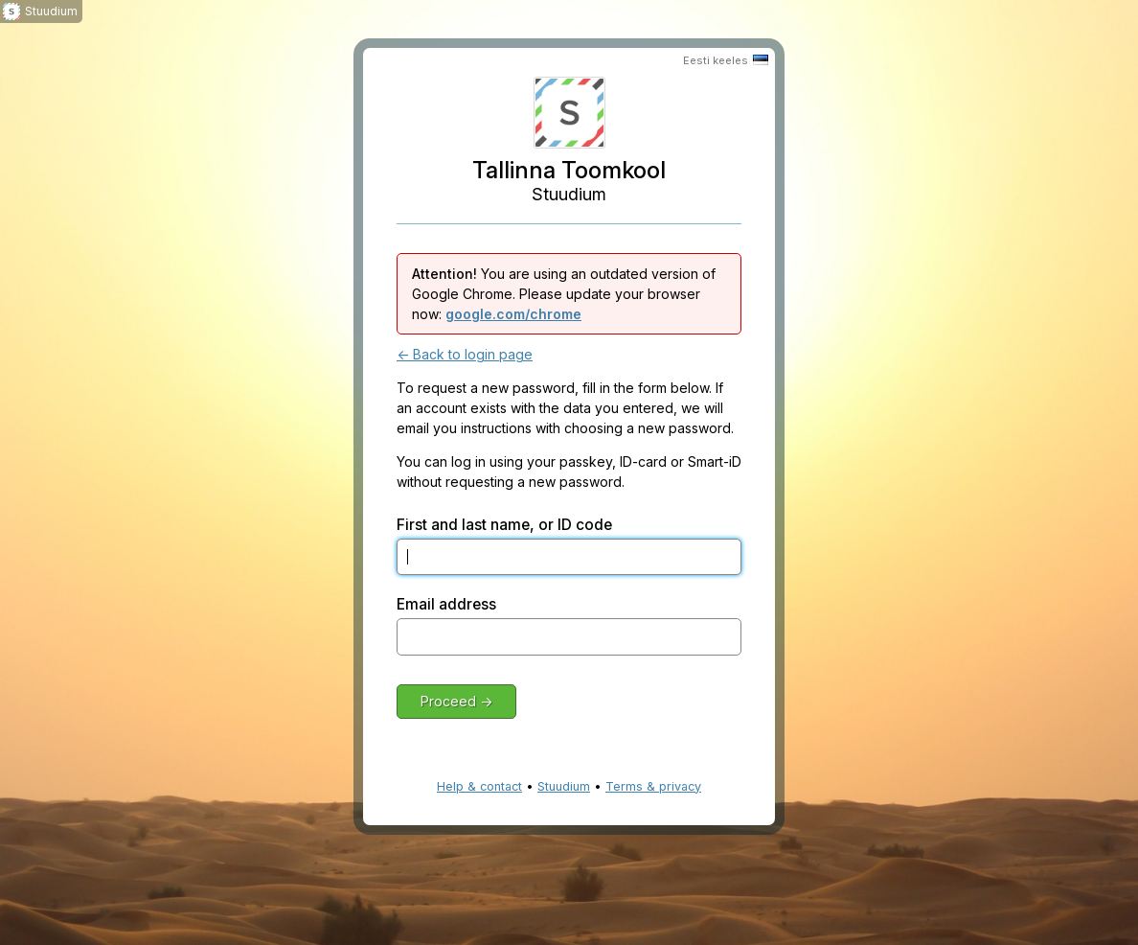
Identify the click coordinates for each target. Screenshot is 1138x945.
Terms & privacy (653, 786)
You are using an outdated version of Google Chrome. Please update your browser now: (564, 293)
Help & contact (479, 786)
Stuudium (563, 786)
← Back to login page (465, 354)
